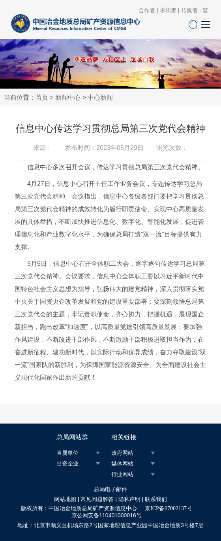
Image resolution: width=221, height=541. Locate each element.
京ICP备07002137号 (168, 508)
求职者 (168, 10)
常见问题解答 (97, 499)
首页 (42, 97)
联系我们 (156, 499)
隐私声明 (129, 499)
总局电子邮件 (110, 489)
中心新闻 (100, 97)
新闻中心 (68, 97)
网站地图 (65, 499)
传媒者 (189, 10)
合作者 (147, 10)
